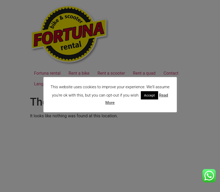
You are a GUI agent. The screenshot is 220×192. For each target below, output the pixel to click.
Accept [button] (149, 95)
